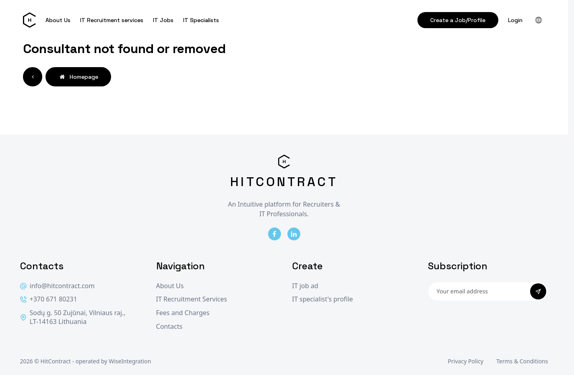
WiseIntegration (130, 361)
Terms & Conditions (522, 361)
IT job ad (305, 286)
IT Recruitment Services (191, 299)
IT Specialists (201, 20)
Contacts (169, 326)
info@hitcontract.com (57, 286)
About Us (57, 20)
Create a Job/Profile (457, 20)
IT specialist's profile (322, 299)
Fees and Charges (183, 313)
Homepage (78, 76)
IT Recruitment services (111, 20)
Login (515, 20)
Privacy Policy (465, 361)
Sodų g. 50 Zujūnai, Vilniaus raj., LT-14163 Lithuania (73, 317)
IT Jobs (163, 20)
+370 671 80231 (48, 299)
